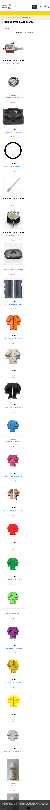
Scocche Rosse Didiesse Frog (12, 304)
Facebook (3, 1)
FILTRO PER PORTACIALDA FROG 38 (37, 63)
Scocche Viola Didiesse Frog (37, 338)
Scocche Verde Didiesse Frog (37, 304)
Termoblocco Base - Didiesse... (37, 613)
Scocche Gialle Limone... (37, 373)
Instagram (11, 1)
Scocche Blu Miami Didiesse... (37, 235)
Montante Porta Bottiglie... (37, 166)
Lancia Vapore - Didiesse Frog (37, 510)
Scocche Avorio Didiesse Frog (37, 201)
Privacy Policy (23, 808)
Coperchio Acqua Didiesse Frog (12, 166)
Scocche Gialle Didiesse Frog (12, 373)
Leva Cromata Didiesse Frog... (12, 132)
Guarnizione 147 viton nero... (37, 97)
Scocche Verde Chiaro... (12, 338)
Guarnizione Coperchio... (12, 613)
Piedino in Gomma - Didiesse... (37, 476)
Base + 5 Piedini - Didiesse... (12, 545)
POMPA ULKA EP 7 (12, 648)
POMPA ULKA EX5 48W (12, 63)
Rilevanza (25, 28)
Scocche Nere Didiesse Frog (12, 235)
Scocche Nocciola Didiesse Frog (37, 269)
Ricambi (37, 60)
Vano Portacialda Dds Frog (12, 97)
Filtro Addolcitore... (37, 579)
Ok (28, 808)
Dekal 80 (37, 407)
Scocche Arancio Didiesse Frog (12, 201)
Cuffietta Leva (37, 441)
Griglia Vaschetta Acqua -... (12, 579)
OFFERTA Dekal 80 (13, 441)
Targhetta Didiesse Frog (12, 476)
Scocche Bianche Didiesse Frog (12, 407)
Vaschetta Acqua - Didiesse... (37, 545)
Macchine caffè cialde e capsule (12, 60)
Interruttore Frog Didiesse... (12, 510)
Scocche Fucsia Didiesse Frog (12, 269)
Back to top (41, 665)
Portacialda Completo (37, 132)
